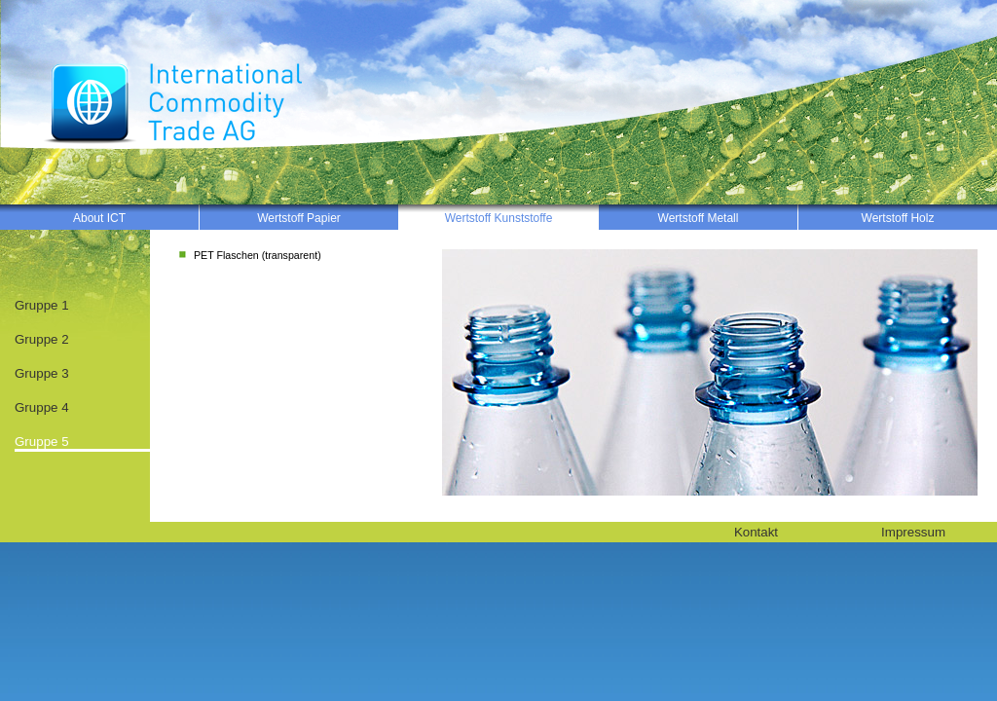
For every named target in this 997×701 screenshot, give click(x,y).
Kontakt (756, 532)
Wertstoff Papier (299, 218)
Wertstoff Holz (898, 218)
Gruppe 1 (42, 305)
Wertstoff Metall (698, 218)
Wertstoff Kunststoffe (499, 218)
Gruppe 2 (42, 339)
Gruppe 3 (42, 373)
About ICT (99, 218)
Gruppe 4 (42, 407)
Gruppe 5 (42, 441)
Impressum (913, 532)
